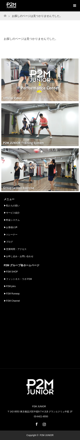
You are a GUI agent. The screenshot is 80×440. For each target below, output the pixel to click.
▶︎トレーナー (10, 234)
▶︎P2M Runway (12, 293)
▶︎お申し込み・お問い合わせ (18, 256)
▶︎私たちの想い (12, 205)
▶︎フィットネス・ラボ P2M (18, 279)
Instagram (44, 423)
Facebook (36, 423)
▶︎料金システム (12, 220)
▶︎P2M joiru (10, 286)
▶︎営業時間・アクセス (15, 249)
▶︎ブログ (8, 241)
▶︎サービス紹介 (12, 212)
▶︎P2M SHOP (11, 271)
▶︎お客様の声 (10, 227)
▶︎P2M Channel (12, 301)
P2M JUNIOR (47, 435)
